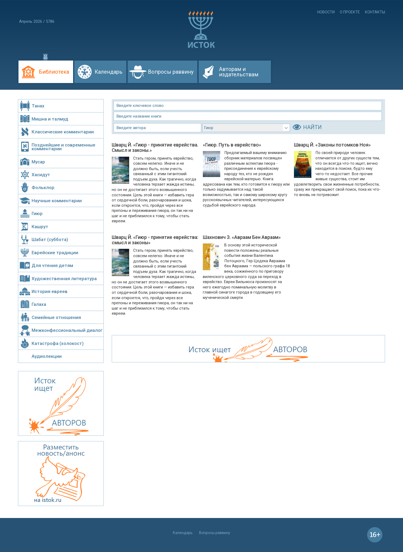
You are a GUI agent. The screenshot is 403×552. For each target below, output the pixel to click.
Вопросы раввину (170, 72)
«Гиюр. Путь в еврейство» (232, 145)
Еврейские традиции (55, 252)
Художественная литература (64, 278)
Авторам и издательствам (238, 72)
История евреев (50, 291)
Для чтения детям (52, 265)
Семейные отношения (56, 317)
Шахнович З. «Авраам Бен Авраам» (242, 237)
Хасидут (41, 174)
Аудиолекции (47, 356)
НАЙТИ (312, 127)
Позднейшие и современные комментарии (63, 146)
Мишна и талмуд (50, 119)
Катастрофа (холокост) (58, 343)
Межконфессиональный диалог (67, 330)
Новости (326, 12)
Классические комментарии (63, 131)
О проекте (350, 12)
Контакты (375, 12)
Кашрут (40, 226)
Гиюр (37, 213)
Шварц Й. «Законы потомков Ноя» (332, 145)
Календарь (108, 72)
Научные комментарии (57, 200)
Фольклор (43, 187)
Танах (38, 105)
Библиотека (54, 72)
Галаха (39, 304)
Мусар (38, 161)
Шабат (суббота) (50, 239)
